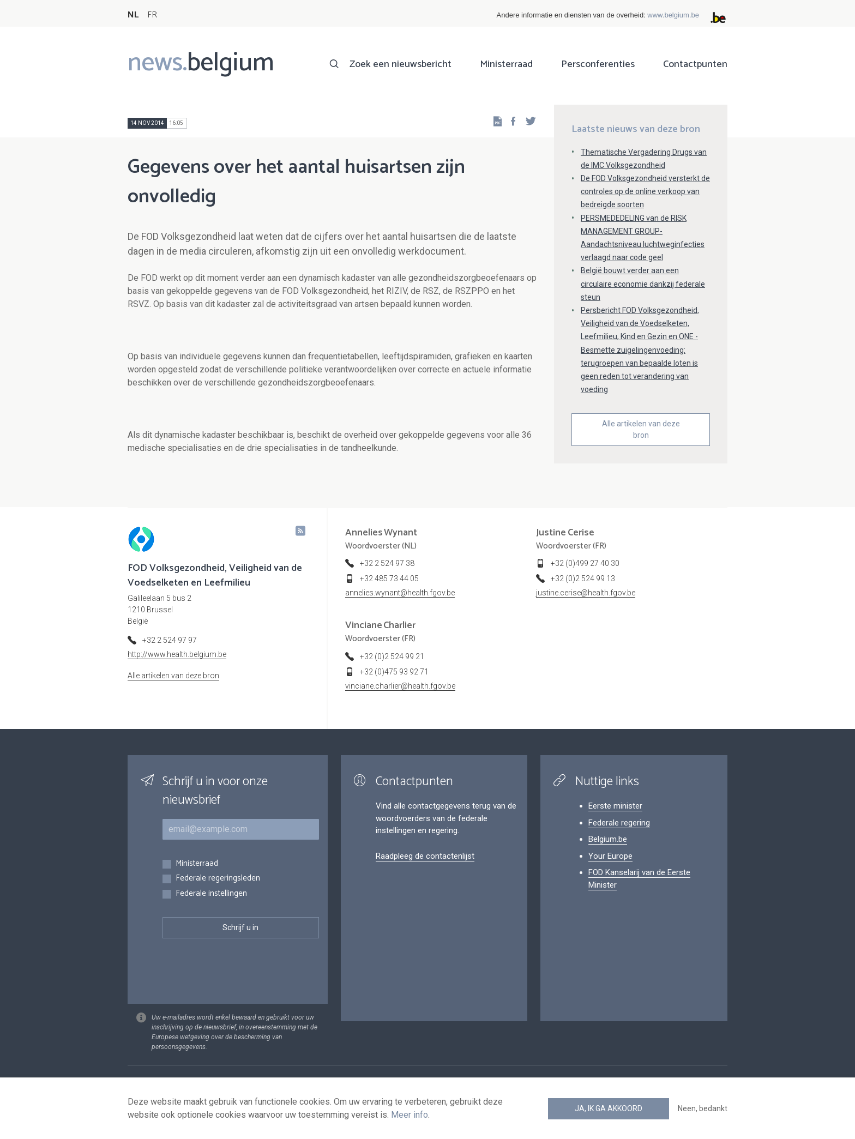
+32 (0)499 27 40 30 (585, 563)
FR (152, 15)
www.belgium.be (673, 15)
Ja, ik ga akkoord (608, 1108)
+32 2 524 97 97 (169, 640)
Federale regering (619, 823)
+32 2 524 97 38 (387, 563)
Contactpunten (695, 64)
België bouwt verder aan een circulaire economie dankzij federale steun (643, 283)
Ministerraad (506, 64)
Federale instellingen (211, 894)
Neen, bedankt (702, 1108)
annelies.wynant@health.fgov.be (400, 592)
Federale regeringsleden (218, 878)
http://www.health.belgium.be (177, 654)
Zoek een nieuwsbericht (400, 64)
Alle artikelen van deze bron (641, 429)
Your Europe (610, 856)
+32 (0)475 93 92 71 (394, 671)
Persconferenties (598, 64)
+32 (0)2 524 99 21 (392, 656)
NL (133, 15)
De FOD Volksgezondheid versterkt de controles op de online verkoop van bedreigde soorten (645, 191)
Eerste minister (615, 806)
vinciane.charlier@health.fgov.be (400, 686)
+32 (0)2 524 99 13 (583, 578)
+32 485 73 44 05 (389, 578)
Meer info (409, 1115)
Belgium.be (607, 839)
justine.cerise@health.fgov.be (585, 592)
